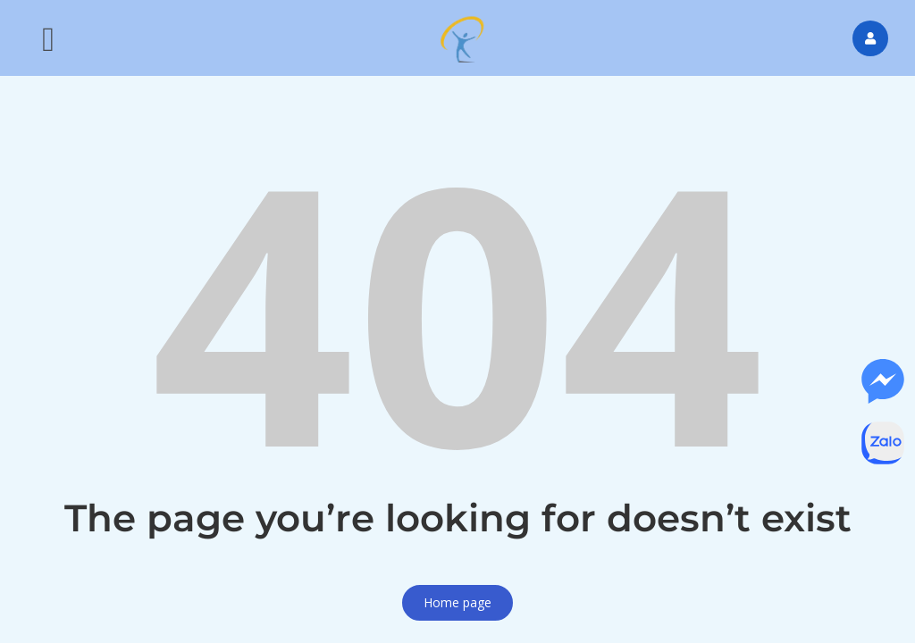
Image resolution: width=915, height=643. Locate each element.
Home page (457, 602)
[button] (48, 38)
